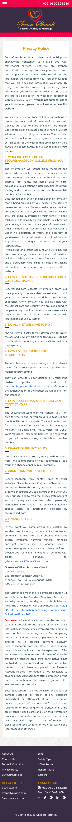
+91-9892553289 (56, 4)
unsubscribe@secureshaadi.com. (24, 386)
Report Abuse (46, 769)
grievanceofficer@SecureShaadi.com (26, 561)
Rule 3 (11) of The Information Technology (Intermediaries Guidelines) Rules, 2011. (36, 610)
